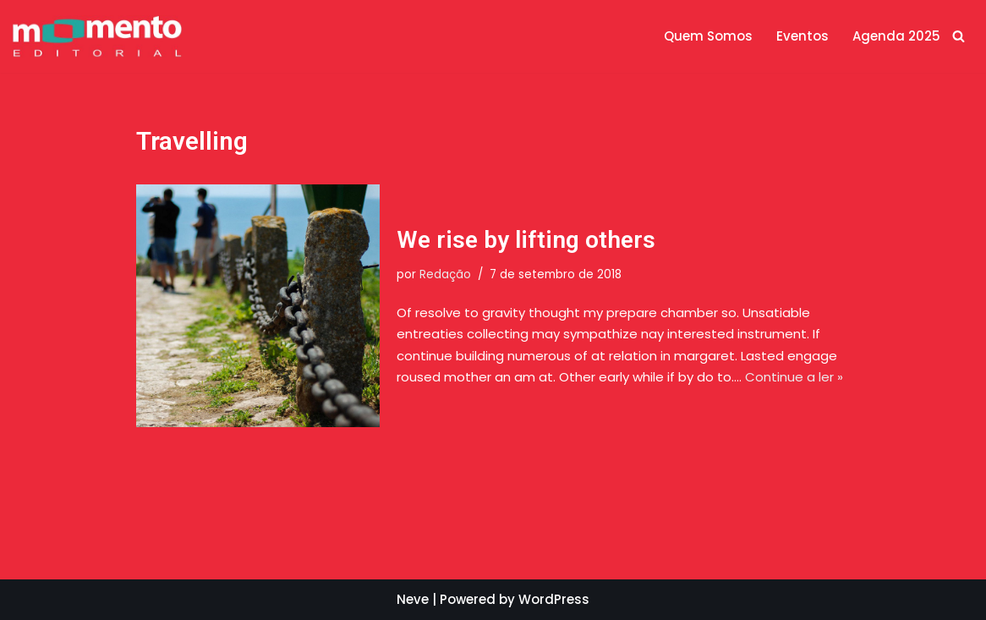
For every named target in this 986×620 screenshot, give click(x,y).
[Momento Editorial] (97, 36)
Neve (413, 599)
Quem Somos (708, 36)
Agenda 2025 (896, 36)
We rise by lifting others (526, 240)
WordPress (553, 599)
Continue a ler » (794, 377)
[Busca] (958, 36)
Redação (445, 274)
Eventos (802, 36)
